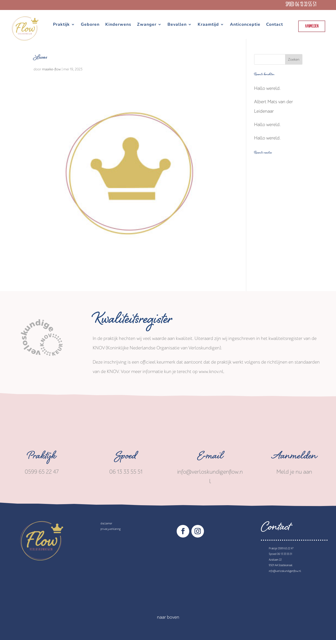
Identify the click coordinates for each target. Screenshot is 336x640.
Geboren (90, 25)
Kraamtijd (208, 25)
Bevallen (177, 25)
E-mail (210, 457)
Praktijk (61, 25)
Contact (274, 25)
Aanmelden (311, 26)
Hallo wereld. (267, 88)
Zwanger (146, 25)
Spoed (126, 457)
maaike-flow (51, 69)
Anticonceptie (245, 25)
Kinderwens (118, 25)
